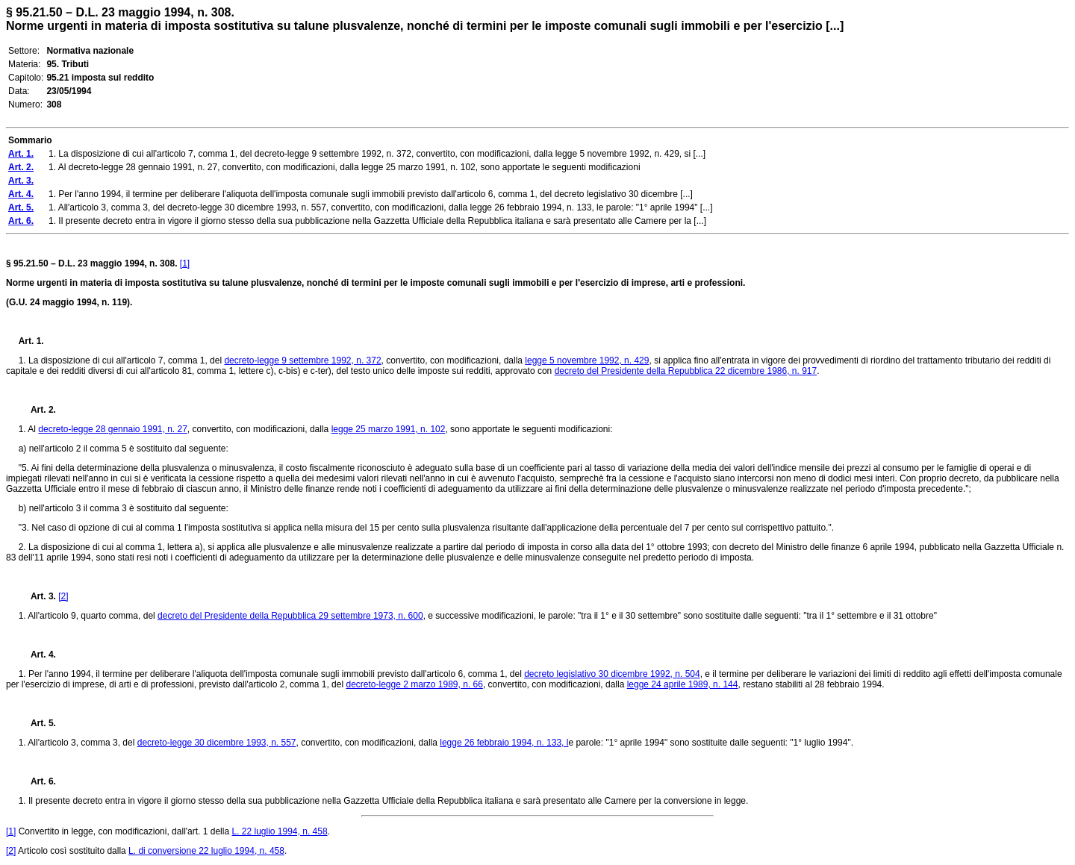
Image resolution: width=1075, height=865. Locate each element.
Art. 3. (37, 596)
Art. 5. (37, 723)
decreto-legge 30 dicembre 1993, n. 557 (216, 742)
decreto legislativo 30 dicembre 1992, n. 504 (611, 674)
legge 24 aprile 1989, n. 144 (682, 684)
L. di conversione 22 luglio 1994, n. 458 (206, 851)
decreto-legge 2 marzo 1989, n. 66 (414, 684)
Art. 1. (31, 341)
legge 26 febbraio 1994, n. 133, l (504, 742)
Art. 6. (37, 781)
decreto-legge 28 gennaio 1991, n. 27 (112, 429)
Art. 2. (37, 410)
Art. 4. (37, 654)
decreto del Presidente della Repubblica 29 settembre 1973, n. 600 (290, 616)
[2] (63, 596)
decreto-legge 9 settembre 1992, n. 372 (302, 360)
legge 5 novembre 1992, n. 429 (587, 360)
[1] (185, 263)
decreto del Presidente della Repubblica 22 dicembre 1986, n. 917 (686, 371)
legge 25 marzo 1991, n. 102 (388, 429)
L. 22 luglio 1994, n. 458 (279, 831)
